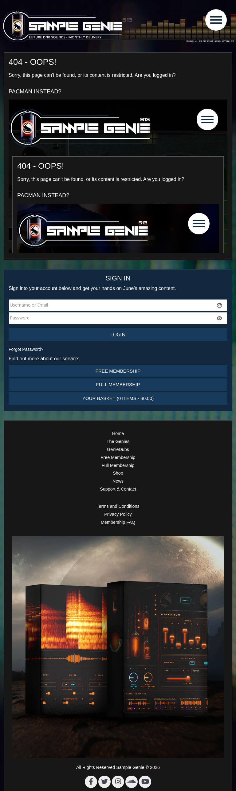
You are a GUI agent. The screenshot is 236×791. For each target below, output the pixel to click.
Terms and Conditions (117, 506)
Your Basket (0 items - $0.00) (118, 398)
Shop (118, 473)
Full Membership (118, 384)
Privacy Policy (118, 514)
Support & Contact (118, 489)
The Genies (118, 441)
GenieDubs (118, 449)
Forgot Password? (26, 349)
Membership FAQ (118, 522)
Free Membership (118, 371)
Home (118, 433)
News (118, 481)
